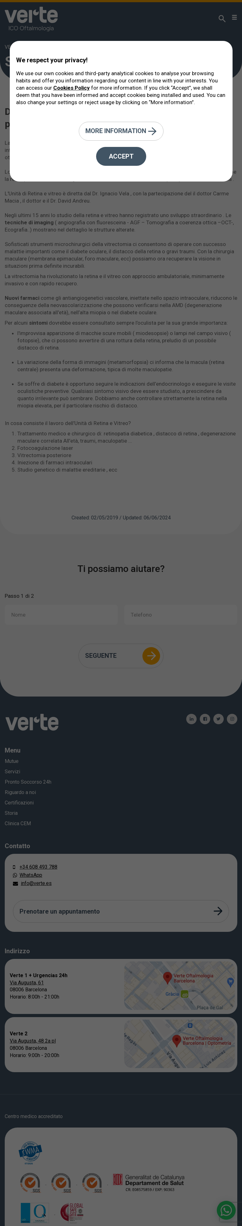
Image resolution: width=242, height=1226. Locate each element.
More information (121, 131)
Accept (121, 156)
